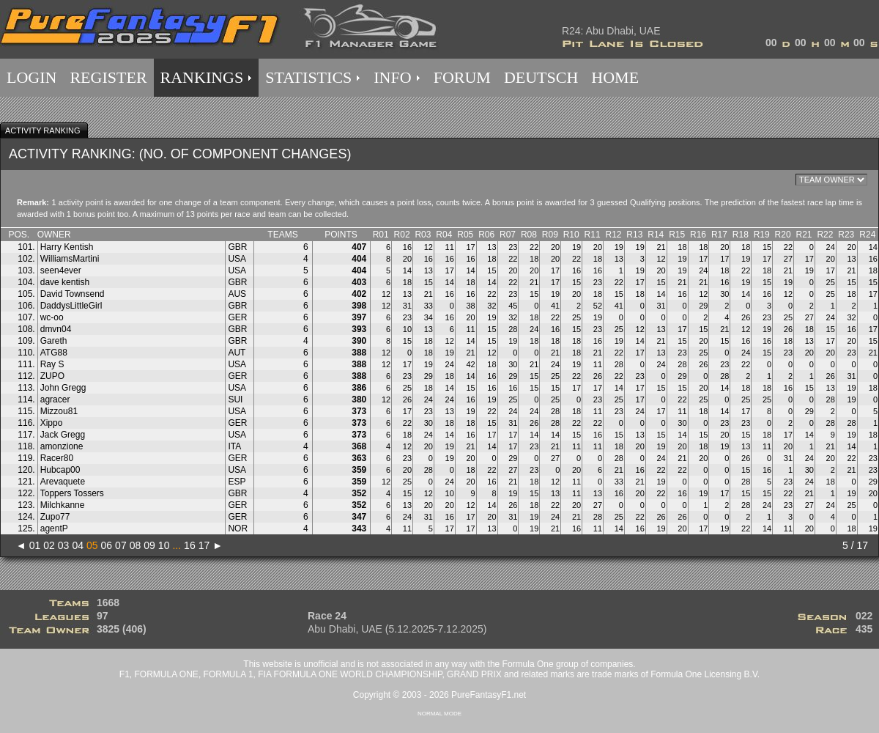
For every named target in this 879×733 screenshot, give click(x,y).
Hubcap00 (60, 470)
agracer (55, 399)
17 (204, 545)
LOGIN (31, 77)
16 (190, 545)
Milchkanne (62, 505)
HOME (615, 77)
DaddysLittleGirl (71, 306)
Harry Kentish (67, 247)
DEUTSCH (541, 77)
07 (121, 545)
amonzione (62, 446)
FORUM (462, 77)
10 (164, 545)
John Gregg (63, 388)
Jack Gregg (62, 435)
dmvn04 (56, 329)
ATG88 (53, 352)
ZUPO (52, 376)
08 (135, 545)
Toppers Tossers (72, 493)
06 (107, 545)
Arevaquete (62, 481)
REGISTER (108, 77)
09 (149, 545)
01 (35, 545)
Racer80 (56, 458)
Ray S (52, 364)
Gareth (53, 341)
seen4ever (60, 270)
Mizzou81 (59, 411)
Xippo (51, 423)
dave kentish (64, 282)
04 (78, 545)
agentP (54, 528)
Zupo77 (55, 517)
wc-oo (52, 317)
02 (49, 545)
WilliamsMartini (70, 259)
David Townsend (72, 294)
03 (64, 545)
